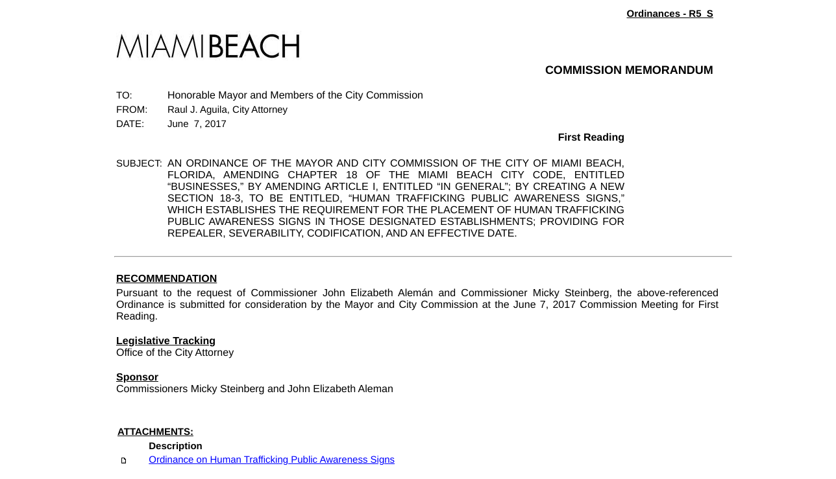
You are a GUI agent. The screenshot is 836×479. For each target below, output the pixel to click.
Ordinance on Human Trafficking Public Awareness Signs (272, 459)
